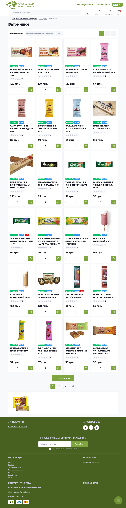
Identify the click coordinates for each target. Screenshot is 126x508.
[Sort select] (40, 33)
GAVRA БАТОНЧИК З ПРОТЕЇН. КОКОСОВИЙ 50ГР (75, 129)
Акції (10, 477)
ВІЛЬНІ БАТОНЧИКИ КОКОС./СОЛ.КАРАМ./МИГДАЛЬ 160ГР (19, 185)
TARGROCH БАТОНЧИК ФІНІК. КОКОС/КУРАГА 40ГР (103, 185)
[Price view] (113, 33)
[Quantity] (17, 89)
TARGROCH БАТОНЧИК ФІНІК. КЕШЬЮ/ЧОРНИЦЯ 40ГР (21, 241)
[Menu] (3, 5)
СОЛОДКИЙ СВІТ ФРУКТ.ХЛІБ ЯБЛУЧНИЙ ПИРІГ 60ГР (76, 351)
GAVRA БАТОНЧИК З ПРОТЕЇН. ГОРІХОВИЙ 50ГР (47, 129)
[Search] (79, 12)
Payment (61, 449)
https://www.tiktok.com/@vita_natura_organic (97, 428)
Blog (9, 462)
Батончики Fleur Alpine (91, 462)
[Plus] (22, 89)
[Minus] (12, 89)
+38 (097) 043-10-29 (17, 426)
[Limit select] (59, 33)
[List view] (107, 33)
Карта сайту (12, 472)
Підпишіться (79, 444)
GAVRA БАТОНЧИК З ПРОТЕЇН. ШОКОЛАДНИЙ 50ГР (21, 129)
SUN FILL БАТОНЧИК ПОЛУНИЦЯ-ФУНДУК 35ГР (47, 351)
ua (115, 4)
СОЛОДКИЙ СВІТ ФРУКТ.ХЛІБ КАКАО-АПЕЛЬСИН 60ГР (102, 351)
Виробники (12, 475)
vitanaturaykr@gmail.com (19, 492)
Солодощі (43, 19)
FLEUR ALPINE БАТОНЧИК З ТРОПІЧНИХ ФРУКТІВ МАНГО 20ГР (76, 241)
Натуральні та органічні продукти (24, 19)
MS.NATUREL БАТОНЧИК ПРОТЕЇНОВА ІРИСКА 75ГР (21, 72)
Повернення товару (15, 470)
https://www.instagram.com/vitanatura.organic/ (91, 428)
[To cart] (30, 89)
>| (73, 386)
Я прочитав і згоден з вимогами (64, 449)
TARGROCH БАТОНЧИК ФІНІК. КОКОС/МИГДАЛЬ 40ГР (76, 185)
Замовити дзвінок (103, 4)
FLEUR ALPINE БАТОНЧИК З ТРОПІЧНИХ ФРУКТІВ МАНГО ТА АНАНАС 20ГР (49, 241)
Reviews (11, 465)
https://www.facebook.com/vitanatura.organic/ (85, 428)
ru (120, 4)
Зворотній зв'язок (14, 467)
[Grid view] (101, 33)
